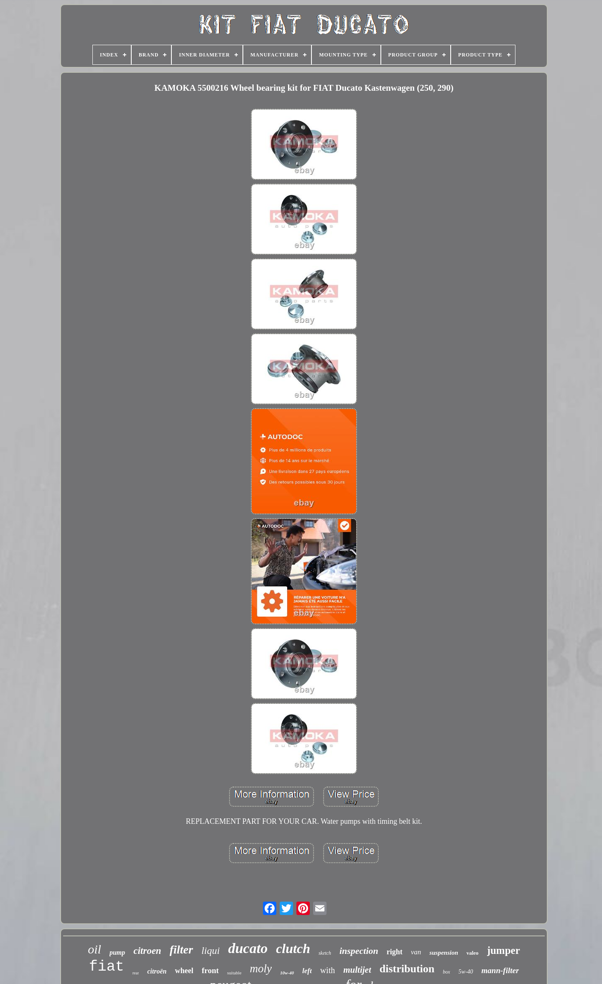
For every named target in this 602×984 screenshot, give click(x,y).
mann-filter (500, 970)
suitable (234, 972)
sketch (325, 953)
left (307, 971)
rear (136, 973)
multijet (357, 970)
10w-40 (287, 972)
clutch (293, 948)
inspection (358, 951)
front (210, 970)
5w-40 (466, 972)
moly (261, 968)
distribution (407, 969)
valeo (473, 953)
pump (117, 952)
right (395, 952)
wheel (184, 970)
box (446, 972)
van (416, 952)
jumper (503, 950)
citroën (156, 971)
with (327, 970)
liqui (211, 950)
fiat (106, 966)
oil (94, 949)
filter (181, 949)
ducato (248, 948)
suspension (443, 952)
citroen (147, 951)
